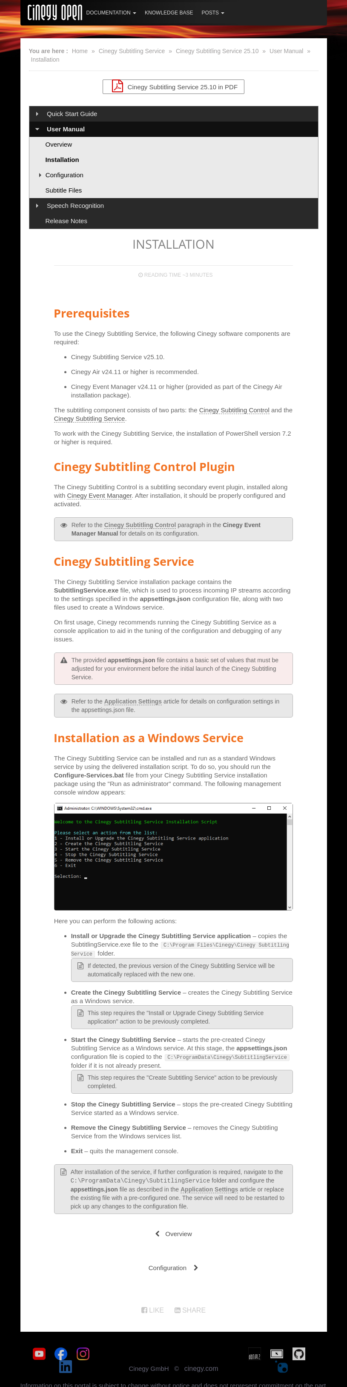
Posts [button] (212, 13)
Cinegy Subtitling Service (132, 51)
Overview (59, 144)
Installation (45, 59)
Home (80, 51)
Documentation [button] (111, 13)
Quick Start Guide (72, 113)
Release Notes (66, 220)
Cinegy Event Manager (99, 495)
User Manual (286, 51)
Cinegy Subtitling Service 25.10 (217, 51)
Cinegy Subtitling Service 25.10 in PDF (173, 85)
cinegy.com (201, 1354)
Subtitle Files (64, 190)
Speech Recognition (75, 205)
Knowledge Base (169, 13)
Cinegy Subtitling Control (234, 410)
